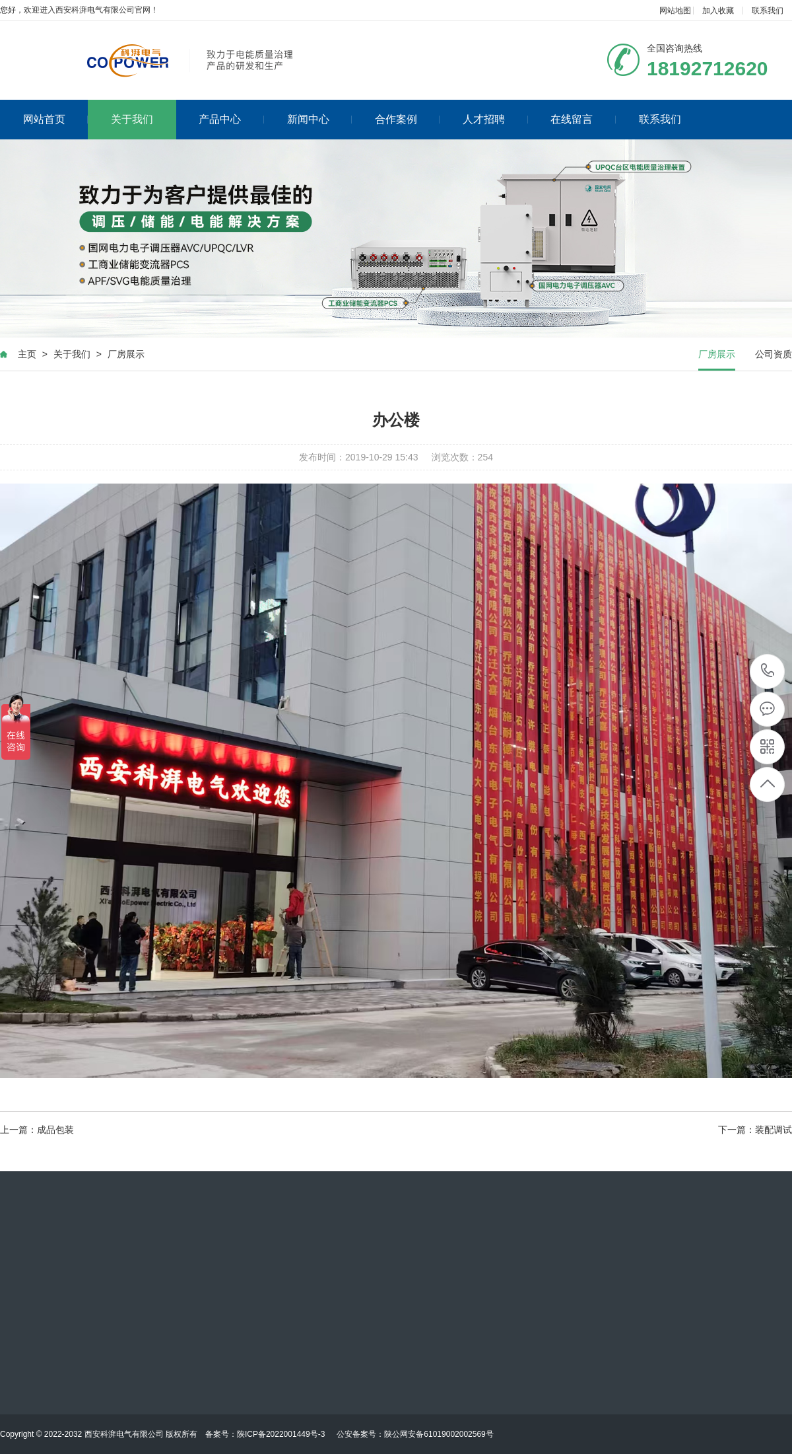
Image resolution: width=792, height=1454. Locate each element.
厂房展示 (126, 354)
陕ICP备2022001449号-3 (281, 1434)
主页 (27, 354)
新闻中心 (319, 119)
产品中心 (231, 119)
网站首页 (55, 119)
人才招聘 (495, 119)
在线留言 (583, 119)
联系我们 (767, 10)
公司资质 (773, 354)
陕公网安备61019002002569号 (438, 1434)
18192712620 (767, 671)
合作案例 (407, 119)
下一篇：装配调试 (755, 1129)
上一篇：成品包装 (37, 1129)
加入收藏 (718, 10)
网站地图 (675, 10)
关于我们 (132, 119)
